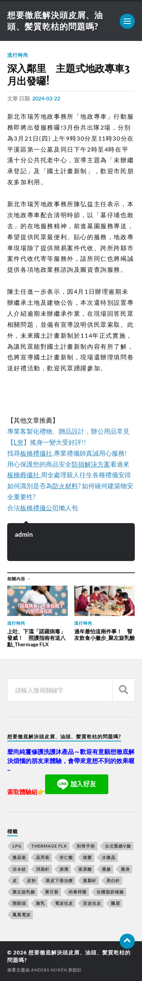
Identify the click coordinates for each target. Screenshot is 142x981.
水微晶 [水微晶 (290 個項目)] (108, 857)
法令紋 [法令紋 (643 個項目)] (19, 869)
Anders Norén (49, 969)
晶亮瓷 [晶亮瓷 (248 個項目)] (43, 857)
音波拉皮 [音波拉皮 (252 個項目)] (92, 903)
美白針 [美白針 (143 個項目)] (113, 880)
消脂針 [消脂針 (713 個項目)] (43, 869)
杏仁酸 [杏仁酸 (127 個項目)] (66, 857)
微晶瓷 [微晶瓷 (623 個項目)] (19, 857)
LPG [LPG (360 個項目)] (17, 845)
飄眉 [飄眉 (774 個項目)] (115, 903)
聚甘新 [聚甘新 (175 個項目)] (52, 891)
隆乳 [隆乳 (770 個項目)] (40, 903)
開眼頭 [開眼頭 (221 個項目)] (19, 903)
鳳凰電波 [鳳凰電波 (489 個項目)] (21, 914)
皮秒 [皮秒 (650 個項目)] (31, 880)
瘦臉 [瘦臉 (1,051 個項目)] (106, 869)
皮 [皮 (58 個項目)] (14, 880)
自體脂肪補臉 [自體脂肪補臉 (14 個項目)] (110, 891)
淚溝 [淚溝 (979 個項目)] (64, 869)
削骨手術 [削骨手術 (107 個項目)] (86, 845)
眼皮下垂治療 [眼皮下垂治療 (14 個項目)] (59, 880)
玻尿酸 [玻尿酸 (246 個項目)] (85, 869)
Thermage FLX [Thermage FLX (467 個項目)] (49, 845)
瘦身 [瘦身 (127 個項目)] (125, 869)
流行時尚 (17, 55)
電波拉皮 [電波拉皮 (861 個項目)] (64, 903)
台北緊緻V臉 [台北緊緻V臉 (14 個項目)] (118, 845)
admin (24, 534)
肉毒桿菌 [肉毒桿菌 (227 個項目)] (78, 891)
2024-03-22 (46, 98)
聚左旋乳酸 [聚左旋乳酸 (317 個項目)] (23, 891)
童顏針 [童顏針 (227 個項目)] (90, 880)
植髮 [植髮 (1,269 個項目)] (87, 857)
